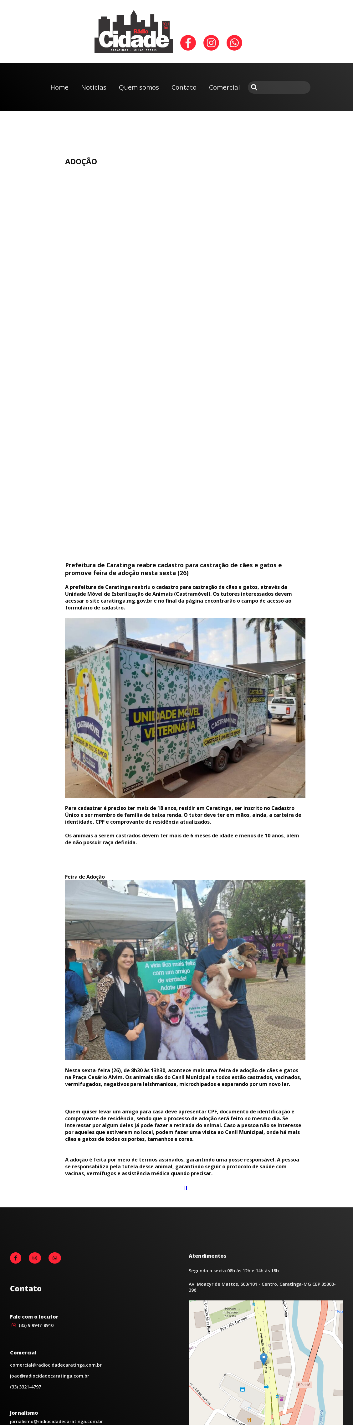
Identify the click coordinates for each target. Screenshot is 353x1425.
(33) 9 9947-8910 (32, 1325)
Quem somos (139, 87)
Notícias (93, 87)
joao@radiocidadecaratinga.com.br (49, 1376)
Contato (184, 87)
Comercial (224, 87)
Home (59, 87)
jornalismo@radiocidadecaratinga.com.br (56, 1421)
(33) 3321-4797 (25, 1387)
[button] (264, 1359)
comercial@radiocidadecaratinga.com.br (56, 1365)
